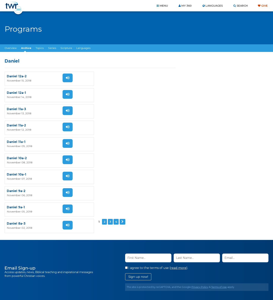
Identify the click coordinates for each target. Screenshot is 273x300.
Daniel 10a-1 (16, 123)
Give (264, 5)
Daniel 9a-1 (16, 139)
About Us (84, 279)
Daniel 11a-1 (16, 107)
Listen (66, 77)
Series (52, 47)
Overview (11, 47)
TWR (139, 288)
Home (67, 279)
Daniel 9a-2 (102, 123)
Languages (83, 47)
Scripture (66, 47)
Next (31, 153)
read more (178, 195)
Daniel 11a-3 (16, 92)
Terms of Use (219, 214)
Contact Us (104, 279)
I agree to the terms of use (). (156, 195)
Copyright (179, 279)
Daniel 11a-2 (103, 92)
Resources (201, 279)
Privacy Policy (199, 214)
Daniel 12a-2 (17, 76)
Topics (40, 47)
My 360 (186, 5)
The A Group (164, 288)
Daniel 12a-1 (103, 76)
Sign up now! (138, 204)
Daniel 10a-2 (103, 107)
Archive (26, 47)
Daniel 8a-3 (102, 139)
